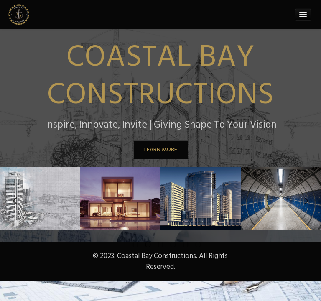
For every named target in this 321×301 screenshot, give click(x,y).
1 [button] (129, 244)
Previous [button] (14, 198)
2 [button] (142, 244)
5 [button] (179, 244)
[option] (40, 198)
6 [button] (192, 244)
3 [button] (154, 244)
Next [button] (306, 198)
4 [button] (167, 244)
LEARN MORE (160, 149)
